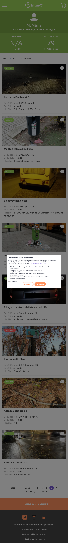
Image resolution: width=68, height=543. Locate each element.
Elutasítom (27, 284)
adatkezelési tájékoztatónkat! (37, 263)
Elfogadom (40, 284)
